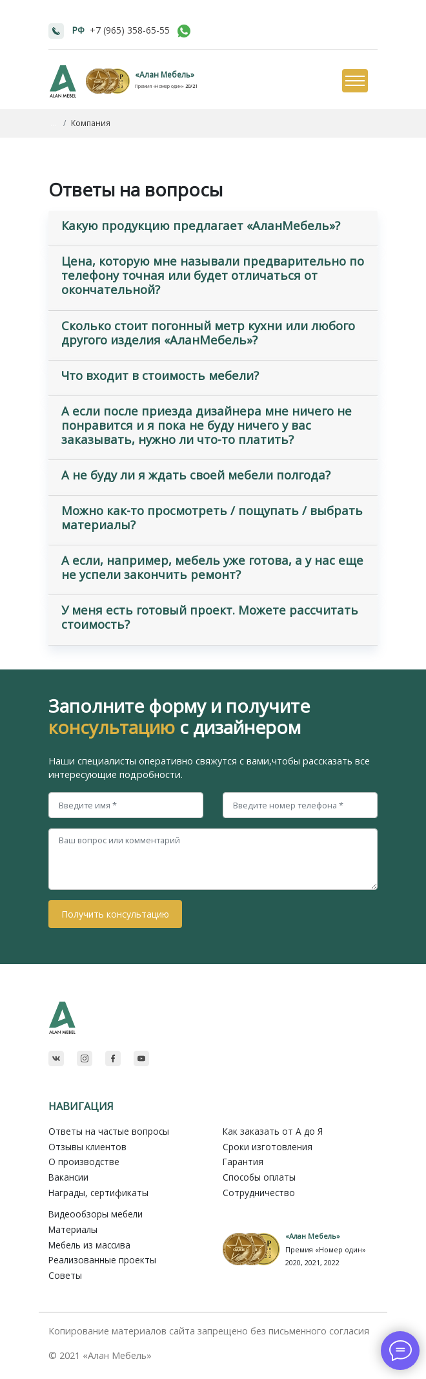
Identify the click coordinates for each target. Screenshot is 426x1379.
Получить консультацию (115, 914)
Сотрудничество (259, 1192)
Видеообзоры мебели (95, 1214)
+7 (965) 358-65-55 (130, 30)
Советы (65, 1275)
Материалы (72, 1229)
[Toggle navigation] (354, 81)
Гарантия (243, 1161)
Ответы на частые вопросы (108, 1131)
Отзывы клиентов (87, 1147)
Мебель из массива (89, 1245)
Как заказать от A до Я (273, 1131)
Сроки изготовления (267, 1147)
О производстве (83, 1161)
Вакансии (68, 1177)
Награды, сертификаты (98, 1192)
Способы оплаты (259, 1177)
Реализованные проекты (102, 1260)
